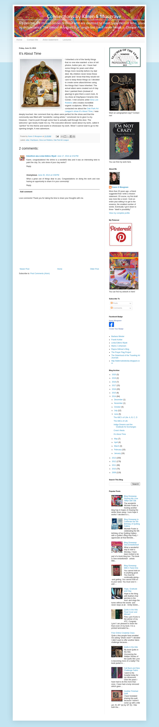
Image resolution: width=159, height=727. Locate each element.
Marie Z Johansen (118, 346)
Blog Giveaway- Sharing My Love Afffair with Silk (131, 498)
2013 (114, 458)
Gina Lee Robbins (45, 140)
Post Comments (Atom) (40, 273)
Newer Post (24, 269)
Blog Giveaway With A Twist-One (131, 567)
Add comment (26, 192)
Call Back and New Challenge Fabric (132, 669)
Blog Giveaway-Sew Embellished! (131, 544)
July (116, 410)
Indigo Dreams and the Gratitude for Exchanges (125, 425)
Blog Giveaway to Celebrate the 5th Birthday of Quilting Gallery (132, 522)
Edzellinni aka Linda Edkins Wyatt (41, 156)
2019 (114, 378)
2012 (114, 461)
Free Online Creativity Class (122, 633)
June (116, 414)
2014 (114, 396)
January (117, 453)
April (116, 442)
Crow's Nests (119, 430)
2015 (114, 393)
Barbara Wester (117, 336)
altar (27, 140)
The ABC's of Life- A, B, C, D (125, 417)
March (117, 446)
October (117, 407)
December (118, 400)
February (118, 450)
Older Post (94, 269)
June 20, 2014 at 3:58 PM (48, 175)
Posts (114, 303)
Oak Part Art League (61, 140)
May (116, 439)
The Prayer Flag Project (121, 352)
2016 (114, 389)
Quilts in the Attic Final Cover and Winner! (131, 612)
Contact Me (32, 39)
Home (19, 39)
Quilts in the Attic (131, 647)
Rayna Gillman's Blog (120, 349)
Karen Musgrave (115, 320)
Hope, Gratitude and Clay (130, 590)
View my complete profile (119, 213)
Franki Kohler (116, 340)
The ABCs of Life (121, 421)
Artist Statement (50, 39)
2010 (114, 469)
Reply (28, 166)
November (118, 403)
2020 (114, 374)
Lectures (67, 39)
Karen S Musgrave (120, 187)
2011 (114, 465)
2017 (114, 385)
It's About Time (120, 434)
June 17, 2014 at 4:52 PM (67, 156)
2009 (114, 472)
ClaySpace (34, 140)
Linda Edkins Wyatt (119, 343)
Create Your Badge (116, 329)
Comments (116, 308)
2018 (114, 382)
